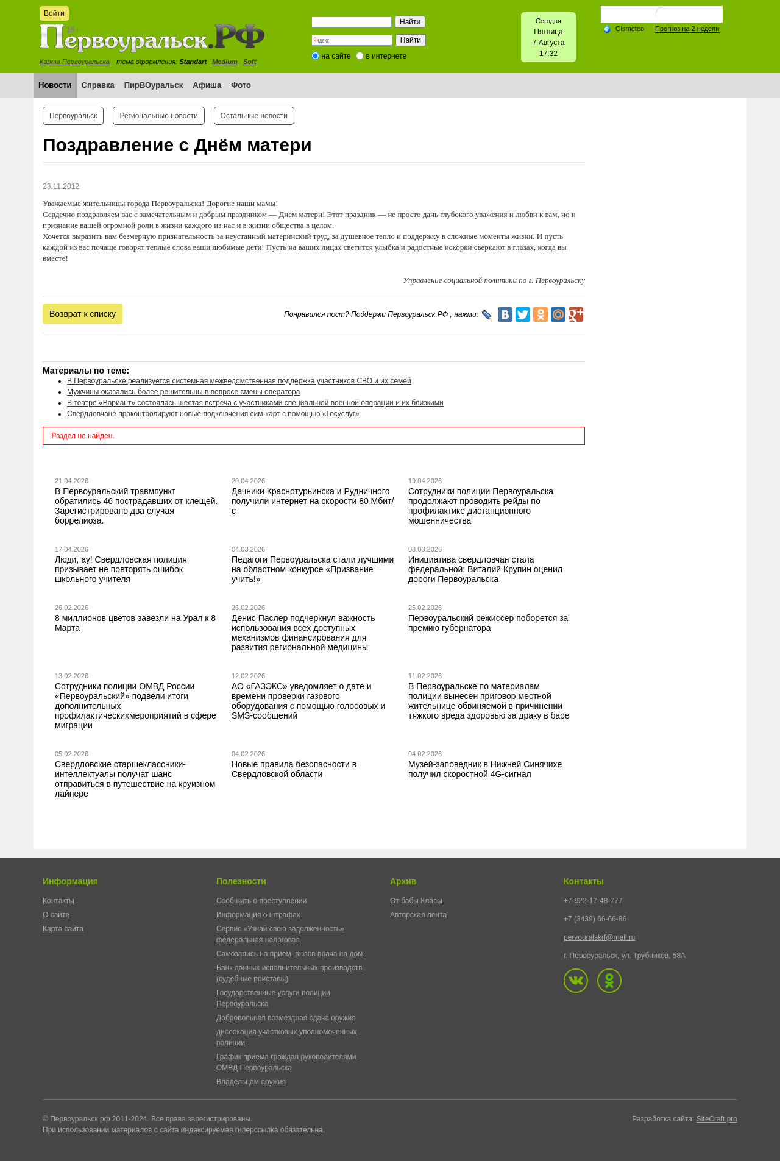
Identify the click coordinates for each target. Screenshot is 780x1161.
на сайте (336, 56)
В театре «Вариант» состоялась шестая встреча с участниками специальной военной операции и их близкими (255, 403)
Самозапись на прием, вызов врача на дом (289, 954)
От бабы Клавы (416, 900)
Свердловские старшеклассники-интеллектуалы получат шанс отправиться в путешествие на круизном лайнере (135, 778)
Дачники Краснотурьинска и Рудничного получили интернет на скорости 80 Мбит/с (313, 501)
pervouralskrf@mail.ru (600, 937)
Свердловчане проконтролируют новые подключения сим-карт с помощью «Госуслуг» (213, 414)
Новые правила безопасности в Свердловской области (294, 769)
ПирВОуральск (153, 85)
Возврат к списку (82, 314)
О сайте (56, 915)
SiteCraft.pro (717, 1119)
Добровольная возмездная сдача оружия (286, 1018)
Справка (98, 85)
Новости (55, 85)
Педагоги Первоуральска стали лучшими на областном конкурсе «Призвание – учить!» (313, 569)
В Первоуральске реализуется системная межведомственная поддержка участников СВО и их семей (239, 381)
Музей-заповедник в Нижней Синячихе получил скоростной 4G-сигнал (485, 769)
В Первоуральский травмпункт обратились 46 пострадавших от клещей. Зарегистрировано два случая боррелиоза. (136, 505)
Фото (241, 85)
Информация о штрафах (258, 915)
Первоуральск (73, 116)
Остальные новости (254, 116)
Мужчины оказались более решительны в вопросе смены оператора (183, 392)
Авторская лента (418, 915)
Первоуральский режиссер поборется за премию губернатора (488, 623)
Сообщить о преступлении (261, 900)
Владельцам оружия (251, 1082)
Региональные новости (158, 116)
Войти (54, 13)
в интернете (386, 56)
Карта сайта (63, 929)
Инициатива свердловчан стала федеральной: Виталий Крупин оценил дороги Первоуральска (485, 569)
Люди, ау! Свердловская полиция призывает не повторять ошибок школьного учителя (121, 569)
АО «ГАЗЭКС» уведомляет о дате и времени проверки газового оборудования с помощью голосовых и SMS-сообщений (308, 700)
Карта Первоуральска (75, 61)
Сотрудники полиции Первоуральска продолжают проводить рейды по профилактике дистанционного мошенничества (480, 505)
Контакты (58, 900)
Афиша (207, 85)
